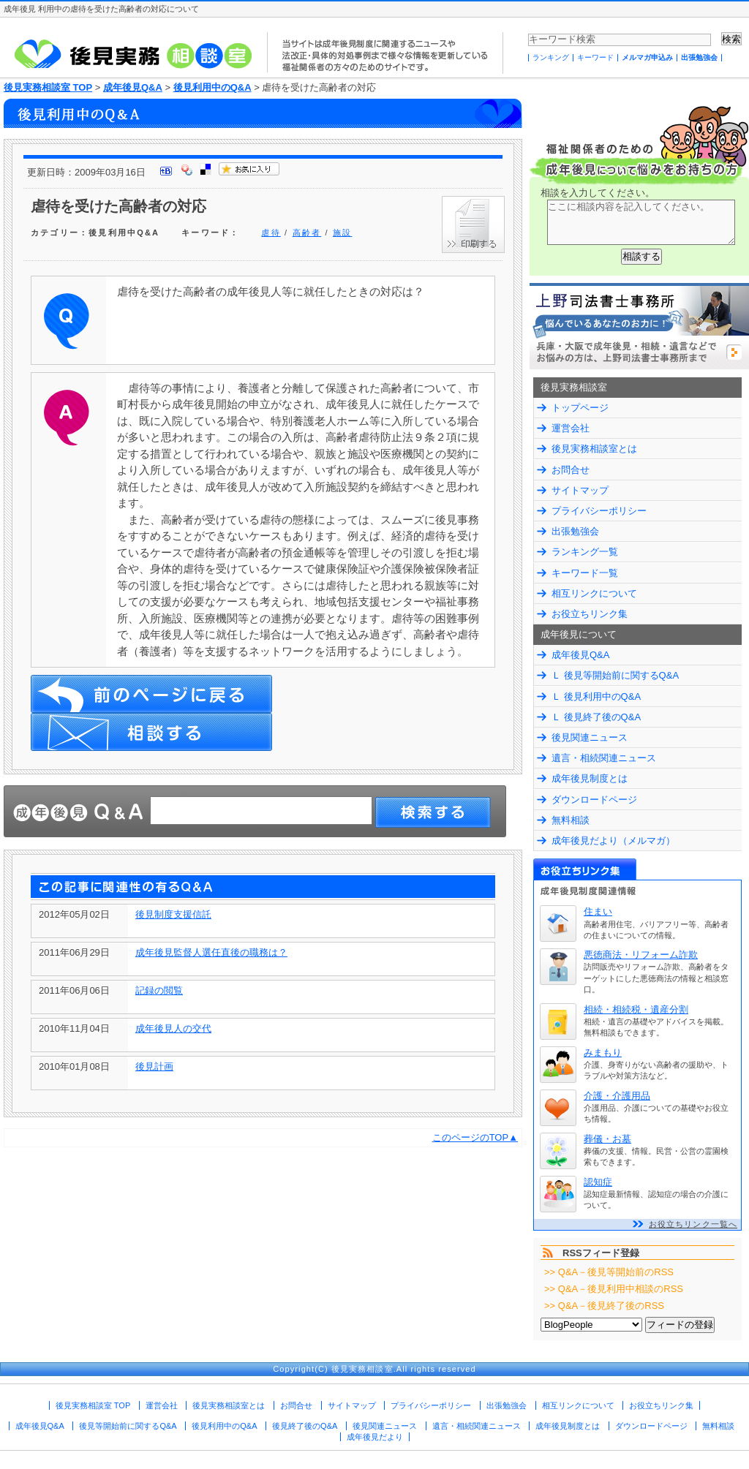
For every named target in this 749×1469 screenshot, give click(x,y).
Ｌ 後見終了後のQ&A (596, 716)
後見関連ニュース (590, 737)
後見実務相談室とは (594, 448)
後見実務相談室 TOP (48, 87)
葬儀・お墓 (607, 1138)
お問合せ (571, 469)
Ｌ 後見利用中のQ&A (596, 696)
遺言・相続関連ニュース (604, 757)
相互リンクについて (594, 593)
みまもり (603, 1052)
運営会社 (571, 428)
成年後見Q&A (132, 87)
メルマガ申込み (647, 57)
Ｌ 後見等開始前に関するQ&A (615, 675)
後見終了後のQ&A (304, 1425)
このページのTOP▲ (475, 1137)
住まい (598, 911)
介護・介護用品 (617, 1095)
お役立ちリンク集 (590, 613)
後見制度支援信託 (173, 914)
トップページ (580, 407)
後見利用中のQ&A (212, 87)
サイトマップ (580, 490)
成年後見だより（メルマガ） (613, 840)
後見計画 (154, 1066)
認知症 (598, 1182)
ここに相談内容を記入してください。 (641, 222)
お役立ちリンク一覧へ (693, 1224)
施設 (342, 232)
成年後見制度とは (590, 778)
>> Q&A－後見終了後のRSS (604, 1305)
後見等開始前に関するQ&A (127, 1425)
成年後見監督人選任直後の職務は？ (211, 952)
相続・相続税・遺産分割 (636, 1009)
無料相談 (571, 820)
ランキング (550, 57)
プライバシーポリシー (599, 510)
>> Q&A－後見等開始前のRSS (609, 1271)
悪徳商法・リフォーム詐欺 (641, 954)
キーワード (595, 57)
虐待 (270, 232)
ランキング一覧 (585, 551)
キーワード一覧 (585, 572)
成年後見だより (375, 1436)
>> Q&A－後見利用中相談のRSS (613, 1288)
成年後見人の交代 (173, 1028)
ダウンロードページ (594, 799)
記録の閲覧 (159, 990)
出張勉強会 (699, 57)
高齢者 (307, 232)
